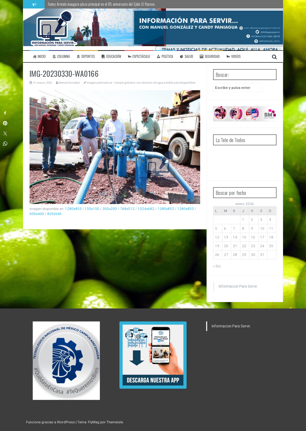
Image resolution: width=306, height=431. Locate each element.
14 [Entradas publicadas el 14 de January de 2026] (235, 237)
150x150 (92, 209)
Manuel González (69, 82)
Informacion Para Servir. (238, 286)
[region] (66, 360)
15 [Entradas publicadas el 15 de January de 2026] (244, 237)
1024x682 (146, 209)
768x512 (127, 209)
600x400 (37, 214)
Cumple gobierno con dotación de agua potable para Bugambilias (155, 82)
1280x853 (73, 209)
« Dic (217, 266)
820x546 (54, 214)
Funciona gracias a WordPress (51, 422)
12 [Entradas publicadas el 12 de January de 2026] (217, 237)
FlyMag (93, 422)
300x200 (109, 209)
